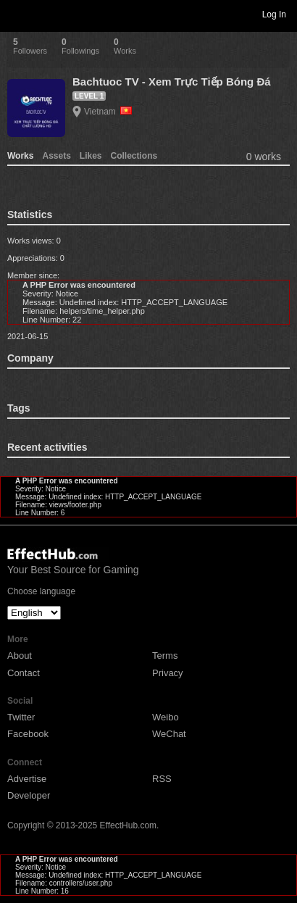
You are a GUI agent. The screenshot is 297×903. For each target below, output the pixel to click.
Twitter (21, 717)
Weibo (165, 717)
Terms (164, 655)
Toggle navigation (17, 14)
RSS (162, 778)
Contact (23, 672)
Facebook (28, 733)
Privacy (167, 672)
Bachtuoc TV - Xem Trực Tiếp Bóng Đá (171, 81)
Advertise (26, 778)
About (19, 655)
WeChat (169, 733)
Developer (28, 795)
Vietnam (108, 112)
